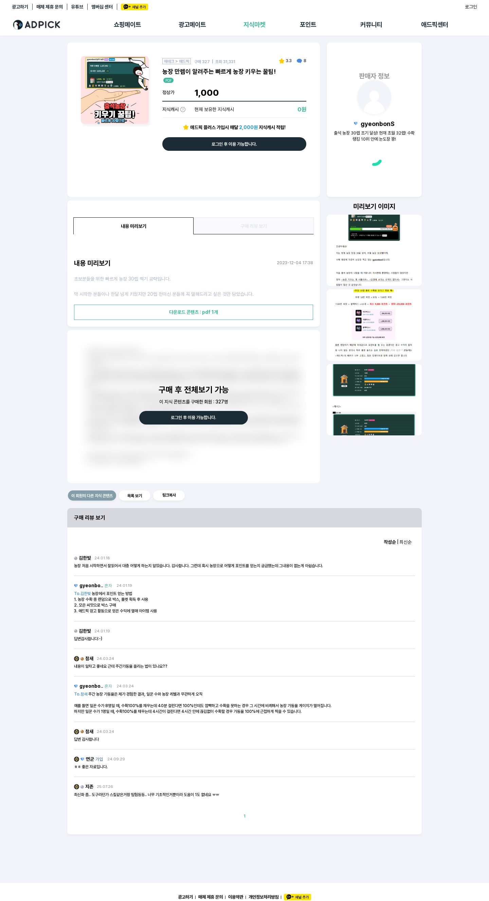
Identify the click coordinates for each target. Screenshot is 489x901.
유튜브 (77, 7)
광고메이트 (192, 25)
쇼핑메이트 (127, 25)
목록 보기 (134, 495)
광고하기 (20, 7)
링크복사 (169, 495)
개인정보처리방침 (263, 897)
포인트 (308, 25)
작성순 (390, 542)
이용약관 (235, 897)
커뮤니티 (371, 25)
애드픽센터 (434, 25)
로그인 (471, 6)
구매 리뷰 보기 (253, 226)
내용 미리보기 (133, 226)
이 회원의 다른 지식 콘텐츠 (92, 495)
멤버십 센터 (102, 7)
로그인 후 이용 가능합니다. (234, 144)
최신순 (405, 542)
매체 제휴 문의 (49, 7)
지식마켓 (254, 25)
